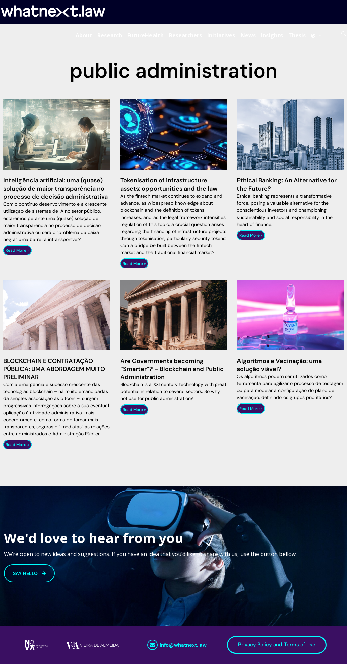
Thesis (297, 36)
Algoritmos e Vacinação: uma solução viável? (279, 368)
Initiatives (221, 36)
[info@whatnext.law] (152, 648)
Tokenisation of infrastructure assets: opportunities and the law (168, 188)
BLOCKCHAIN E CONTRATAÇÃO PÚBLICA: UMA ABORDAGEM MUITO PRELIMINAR (54, 372)
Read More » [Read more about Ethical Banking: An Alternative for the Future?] (251, 238)
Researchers (185, 36)
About (84, 36)
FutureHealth (145, 36)
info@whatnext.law (183, 648)
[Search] (343, 36)
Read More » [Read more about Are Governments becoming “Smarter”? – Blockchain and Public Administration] (134, 413)
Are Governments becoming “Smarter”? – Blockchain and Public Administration (172, 372)
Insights (272, 36)
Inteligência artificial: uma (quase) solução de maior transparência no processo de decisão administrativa (55, 192)
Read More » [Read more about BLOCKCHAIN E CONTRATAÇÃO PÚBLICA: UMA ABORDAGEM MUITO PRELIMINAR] (17, 448)
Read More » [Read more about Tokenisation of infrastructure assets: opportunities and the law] (134, 266)
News (248, 36)
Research (109, 36)
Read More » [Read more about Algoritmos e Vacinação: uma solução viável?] (251, 411)
